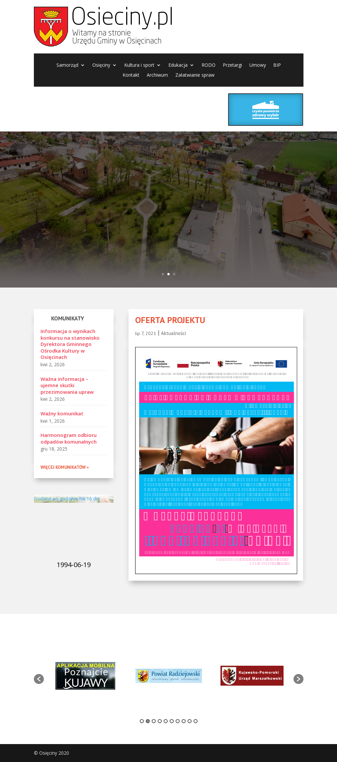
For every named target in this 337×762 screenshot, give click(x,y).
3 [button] (154, 721)
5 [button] (166, 721)
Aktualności (173, 333)
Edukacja (178, 65)
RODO (208, 65)
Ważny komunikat (62, 413)
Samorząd (67, 65)
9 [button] (190, 721)
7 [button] (178, 721)
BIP (277, 65)
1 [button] (142, 721)
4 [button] (160, 721)
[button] (39, 679)
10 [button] (196, 721)
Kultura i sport (139, 65)
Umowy (257, 65)
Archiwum (157, 75)
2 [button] (148, 721)
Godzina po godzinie (56, 498)
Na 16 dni (89, 498)
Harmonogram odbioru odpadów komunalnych (69, 438)
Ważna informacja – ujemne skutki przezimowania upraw (67, 385)
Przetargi (232, 65)
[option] (85, 676)
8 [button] (184, 721)
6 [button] (172, 721)
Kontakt (131, 75)
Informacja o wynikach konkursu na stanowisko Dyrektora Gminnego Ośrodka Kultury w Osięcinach (70, 344)
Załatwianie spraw (194, 75)
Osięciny (101, 65)
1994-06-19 (74, 564)
